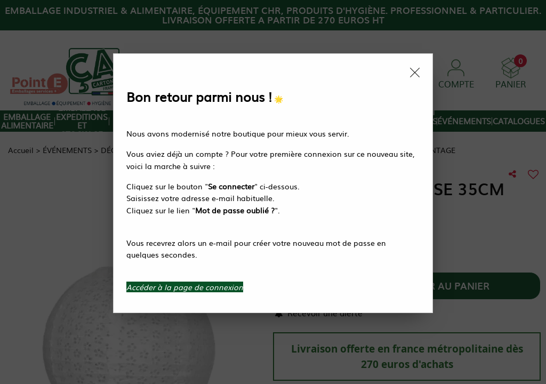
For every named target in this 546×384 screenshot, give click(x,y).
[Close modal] (415, 72)
